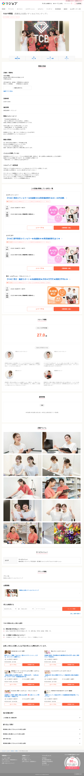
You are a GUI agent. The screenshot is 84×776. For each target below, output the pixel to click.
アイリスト (11, 9)
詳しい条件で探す (75, 613)
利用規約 (44, 758)
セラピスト (40, 9)
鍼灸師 (65, 9)
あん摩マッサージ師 (75, 9)
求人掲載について (69, 0)
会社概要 (44, 763)
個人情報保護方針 (46, 759)
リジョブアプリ (6, 761)
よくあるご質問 (6, 758)
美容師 (3, 9)
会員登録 (78, 3)
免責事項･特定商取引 (47, 761)
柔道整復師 (58, 9)
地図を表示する (17, 88)
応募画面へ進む (66, 227)
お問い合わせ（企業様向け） (29, 761)
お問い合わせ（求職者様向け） (10, 759)
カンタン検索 (71, 609)
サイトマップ (45, 765)
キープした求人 (58, 3)
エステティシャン (30, 9)
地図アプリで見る (8, 91)
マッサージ (49, 9)
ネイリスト (20, 9)
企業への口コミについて (8, 763)
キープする (40, 227)
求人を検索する (47, 3)
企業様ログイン (78, 0)
